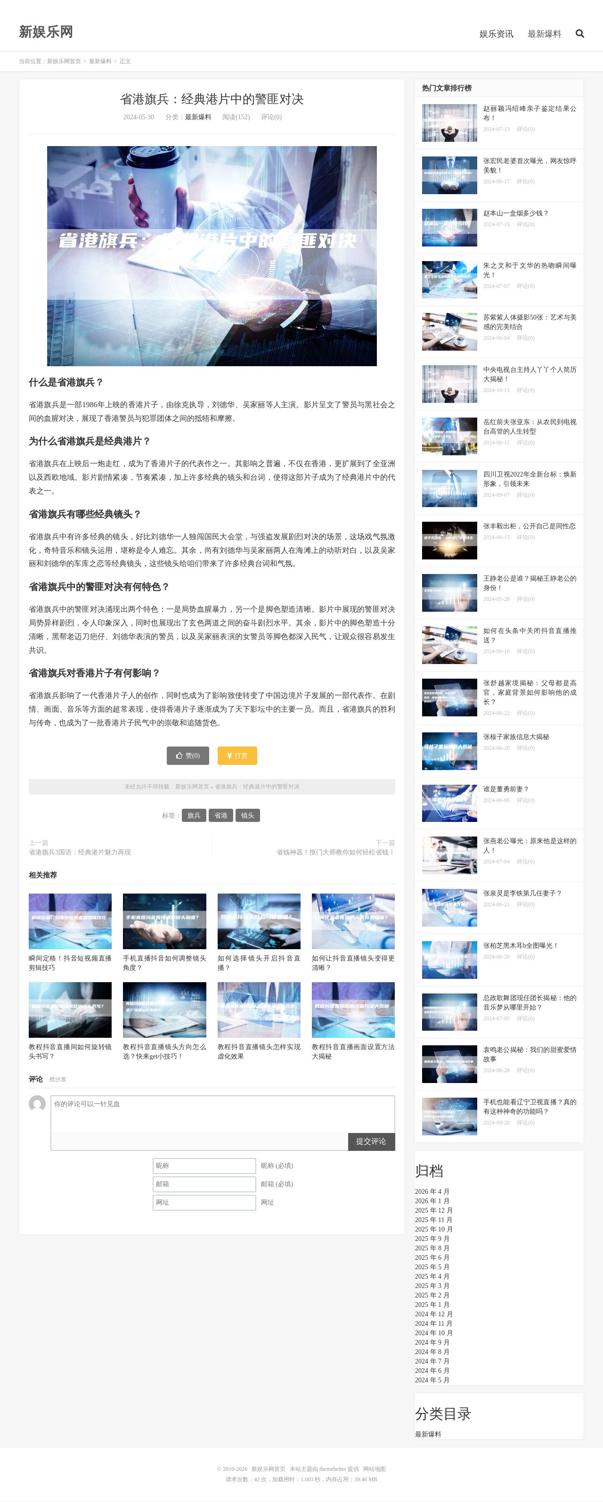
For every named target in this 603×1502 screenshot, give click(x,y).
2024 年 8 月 (432, 1352)
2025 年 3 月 (432, 1286)
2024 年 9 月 (432, 1343)
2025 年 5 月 (432, 1268)
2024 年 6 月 (432, 1371)
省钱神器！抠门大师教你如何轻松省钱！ (336, 853)
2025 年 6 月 (432, 1258)
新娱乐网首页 (64, 62)
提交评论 (371, 1142)
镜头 (247, 816)
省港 (221, 816)
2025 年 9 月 (432, 1239)
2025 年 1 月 (432, 1305)
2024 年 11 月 (434, 1324)
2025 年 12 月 (434, 1211)
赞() (188, 756)
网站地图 (374, 1470)
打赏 (237, 756)
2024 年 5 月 (432, 1381)
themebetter (332, 1470)
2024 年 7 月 (432, 1362)
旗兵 (194, 816)
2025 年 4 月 (432, 1277)
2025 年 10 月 (434, 1230)
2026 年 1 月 (432, 1202)
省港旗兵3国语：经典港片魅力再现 (80, 853)
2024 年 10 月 (434, 1334)
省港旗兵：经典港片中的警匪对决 (212, 100)
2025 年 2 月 (432, 1296)
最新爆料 (545, 35)
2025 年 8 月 (432, 1249)
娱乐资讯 (496, 35)
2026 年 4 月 (432, 1192)
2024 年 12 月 (434, 1315)
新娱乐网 (46, 33)
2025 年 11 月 (434, 1220)
